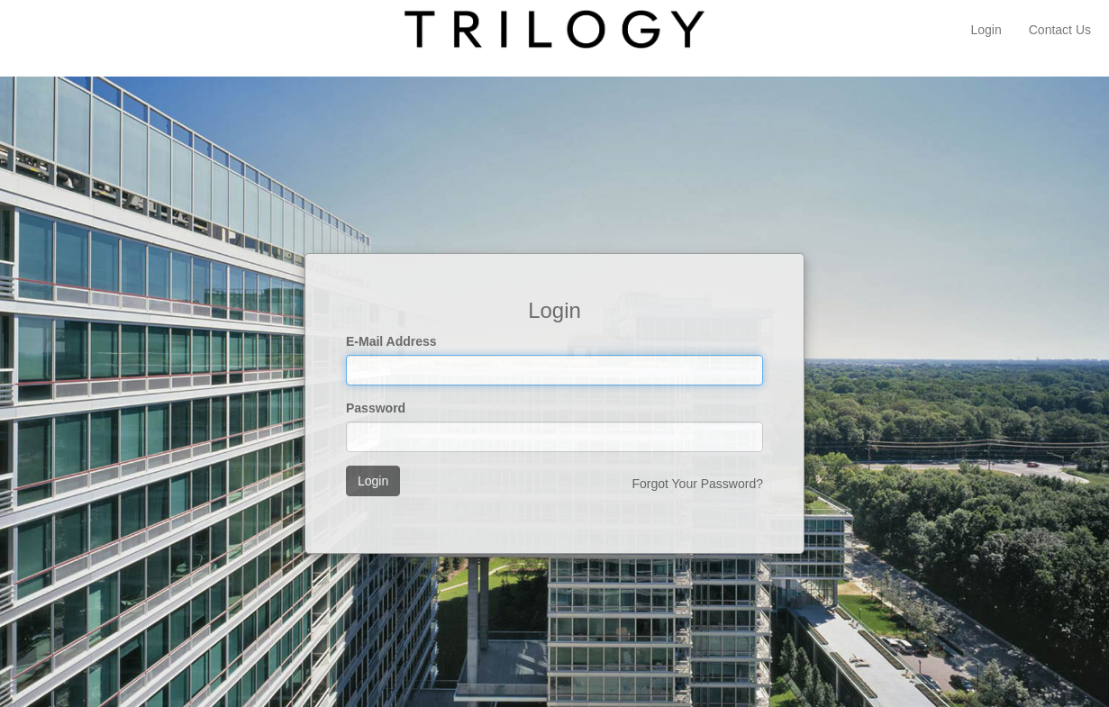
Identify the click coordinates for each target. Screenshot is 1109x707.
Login (985, 30)
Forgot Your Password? (697, 483)
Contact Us (1060, 30)
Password (375, 408)
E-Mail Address (391, 341)
